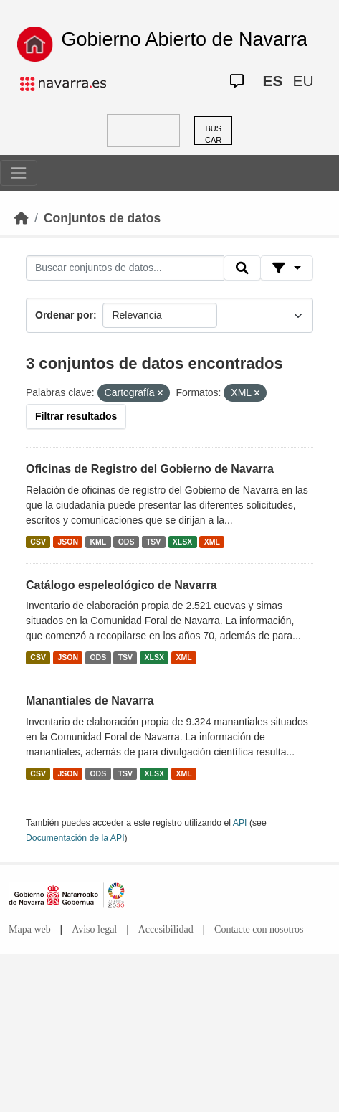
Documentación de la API (75, 838)
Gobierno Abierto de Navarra (184, 39)
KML (98, 541)
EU (302, 80)
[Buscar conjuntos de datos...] (125, 268)
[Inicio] (21, 218)
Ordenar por (64, 315)
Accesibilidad (166, 929)
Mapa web (30, 929)
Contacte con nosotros (258, 929)
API (240, 823)
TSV (153, 541)
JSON (67, 541)
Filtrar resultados (76, 416)
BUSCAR (213, 134)
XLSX (182, 541)
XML (212, 541)
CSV (38, 541)
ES (272, 80)
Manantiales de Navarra (90, 700)
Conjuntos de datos (102, 218)
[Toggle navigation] (18, 173)
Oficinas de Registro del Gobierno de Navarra (150, 469)
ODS (126, 541)
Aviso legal (94, 929)
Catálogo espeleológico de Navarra (121, 585)
